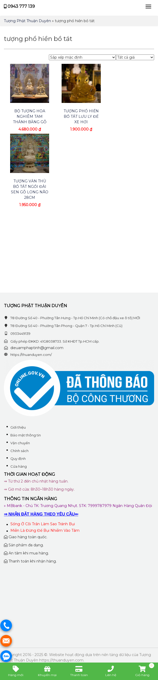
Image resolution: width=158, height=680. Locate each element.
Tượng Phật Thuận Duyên (27, 20)
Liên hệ (110, 671)
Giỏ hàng (144, 671)
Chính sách (19, 451)
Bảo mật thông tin (25, 435)
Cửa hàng (18, 466)
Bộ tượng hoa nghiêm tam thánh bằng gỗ (30, 116)
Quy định (18, 458)
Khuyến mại (47, 671)
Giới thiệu (18, 427)
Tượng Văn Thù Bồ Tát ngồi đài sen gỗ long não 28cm (29, 189)
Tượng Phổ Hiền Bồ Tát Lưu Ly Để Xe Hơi (81, 116)
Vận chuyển (20, 443)
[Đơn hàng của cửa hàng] (82, 57)
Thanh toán (79, 671)
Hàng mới (15, 671)
